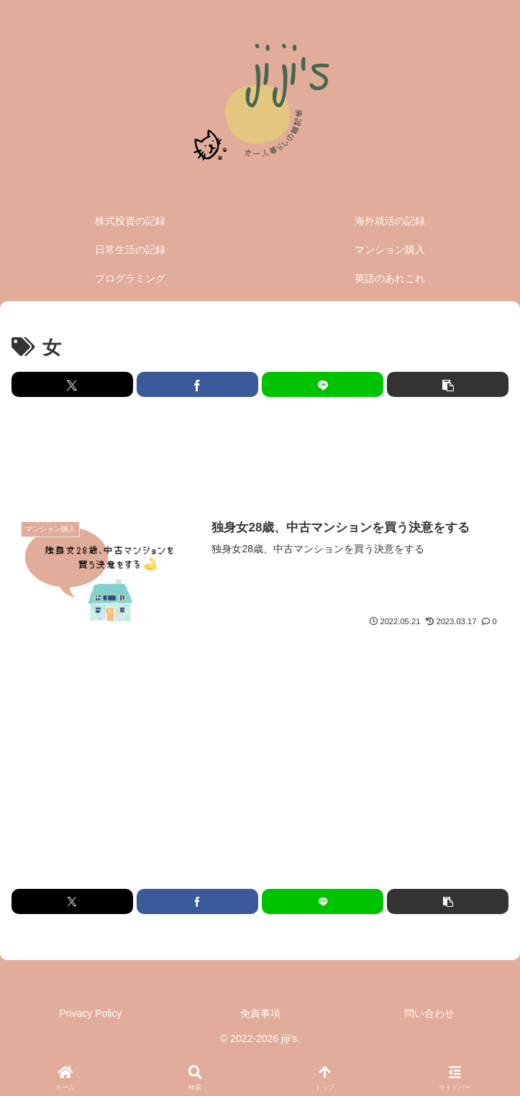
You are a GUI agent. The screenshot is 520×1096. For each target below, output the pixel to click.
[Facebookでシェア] (197, 384)
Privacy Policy (90, 1013)
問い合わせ (429, 1013)
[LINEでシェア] (322, 384)
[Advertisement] (260, 456)
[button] (447, 384)
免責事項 (260, 1013)
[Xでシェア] (72, 384)
